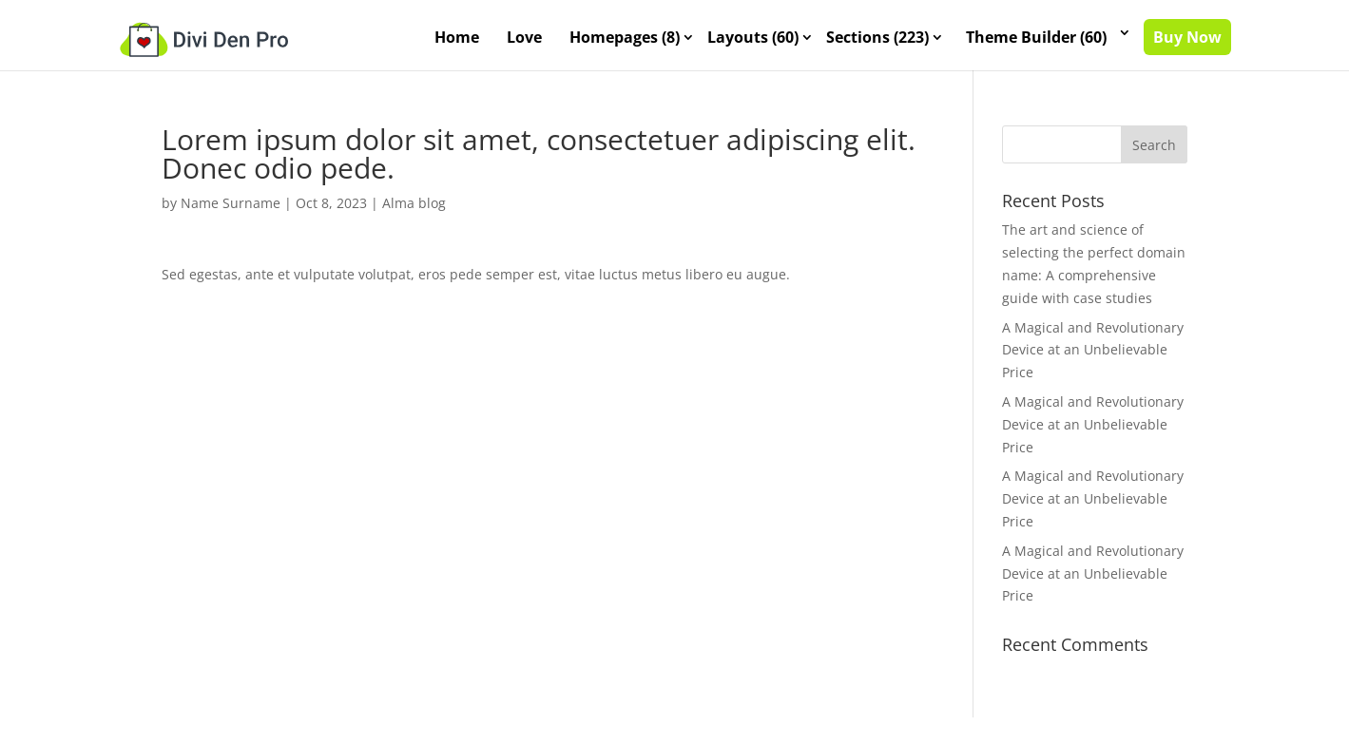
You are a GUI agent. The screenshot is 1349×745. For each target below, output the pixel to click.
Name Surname (230, 203)
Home (456, 37)
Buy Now (1187, 37)
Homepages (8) (624, 37)
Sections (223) (877, 37)
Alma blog (414, 203)
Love (524, 37)
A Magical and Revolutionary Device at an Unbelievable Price (1093, 349)
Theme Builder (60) (1036, 37)
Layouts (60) (753, 37)
